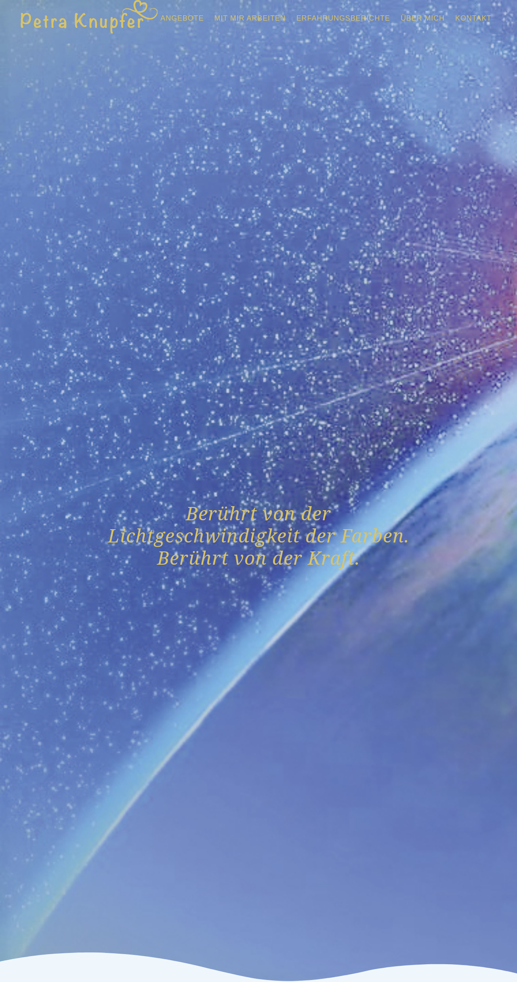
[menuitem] (182, 18)
